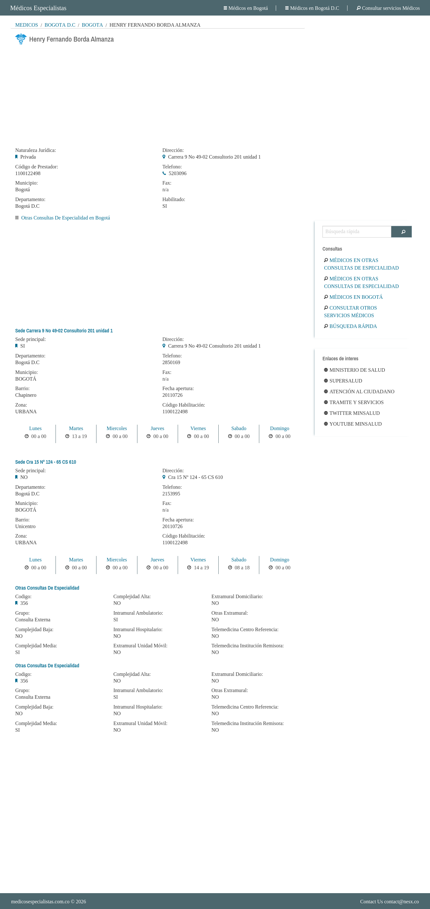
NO (24, 477)
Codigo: (23, 596)
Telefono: (172, 166)
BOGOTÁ (25, 379)
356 (24, 603)
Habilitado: (173, 199)
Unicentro (25, 526)
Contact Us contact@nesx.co (389, 901)
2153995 (171, 493)
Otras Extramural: (229, 613)
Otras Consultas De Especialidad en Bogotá (65, 217)
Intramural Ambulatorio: (138, 613)
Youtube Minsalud (353, 424)
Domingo (279, 428)
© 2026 (48, 901)
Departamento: (30, 199)
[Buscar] (401, 232)
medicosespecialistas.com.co (40, 901)
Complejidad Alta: (132, 596)
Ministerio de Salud (354, 370)
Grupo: (22, 613)
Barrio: (22, 388)
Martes (76, 428)
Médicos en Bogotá (246, 8)
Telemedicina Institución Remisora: (247, 645)
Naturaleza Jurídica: (35, 150)
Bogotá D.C (59, 25)
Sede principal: (30, 339)
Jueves (157, 428)
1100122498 (27, 173)
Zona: (21, 405)
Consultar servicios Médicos (388, 8)
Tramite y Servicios (354, 402)
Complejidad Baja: (34, 629)
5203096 (178, 173)
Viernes (198, 428)
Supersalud (343, 380)
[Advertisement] (157, 94)
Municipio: (26, 183)
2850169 (171, 362)
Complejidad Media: (36, 645)
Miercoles (117, 428)
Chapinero (25, 395)
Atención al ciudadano (359, 391)
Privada (28, 157)
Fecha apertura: (178, 388)
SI (164, 206)
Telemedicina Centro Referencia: (244, 629)
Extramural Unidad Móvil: (140, 645)
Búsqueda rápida (350, 326)
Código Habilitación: (183, 405)
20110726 (172, 395)
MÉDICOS (26, 25)
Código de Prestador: (36, 166)
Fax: (166, 183)
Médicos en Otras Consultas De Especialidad (361, 264)
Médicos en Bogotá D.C (312, 8)
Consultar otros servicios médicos (350, 311)
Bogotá (92, 25)
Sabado (238, 428)
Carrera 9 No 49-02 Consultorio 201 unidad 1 (214, 157)
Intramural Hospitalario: (137, 629)
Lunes (35, 428)
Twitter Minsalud (352, 413)
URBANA (26, 411)
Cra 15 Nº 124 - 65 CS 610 (195, 477)
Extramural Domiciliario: (237, 596)
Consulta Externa (32, 619)
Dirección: (173, 150)
